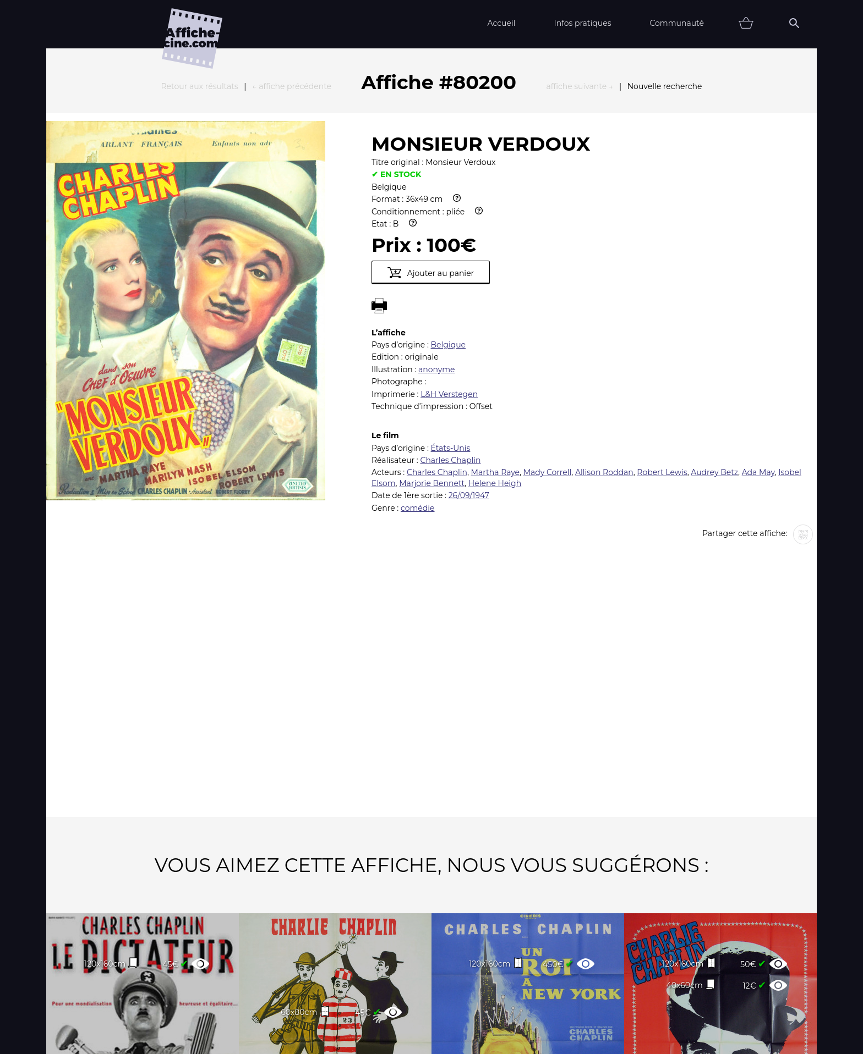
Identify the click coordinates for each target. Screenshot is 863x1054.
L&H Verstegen (449, 273)
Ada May (758, 351)
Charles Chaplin (450, 339)
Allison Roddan (604, 351)
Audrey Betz (714, 351)
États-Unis (451, 327)
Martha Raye (495, 351)
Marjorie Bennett (432, 362)
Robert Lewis (662, 351)
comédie (418, 387)
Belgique (448, 224)
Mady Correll (547, 351)
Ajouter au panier (430, 151)
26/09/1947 (469, 374)
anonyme (436, 248)
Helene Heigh (494, 362)
